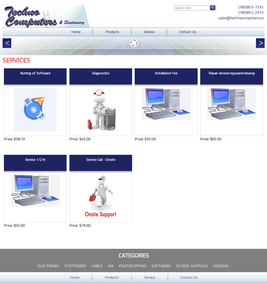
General (221, 266)
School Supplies (192, 266)
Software (161, 266)
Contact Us (187, 32)
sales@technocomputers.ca (241, 18)
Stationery (75, 266)
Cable (96, 266)
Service (149, 32)
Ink (111, 266)
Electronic (48, 266)
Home (76, 32)
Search (212, 7)
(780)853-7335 (251, 7)
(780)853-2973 (251, 12)
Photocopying (132, 266)
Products (112, 32)
